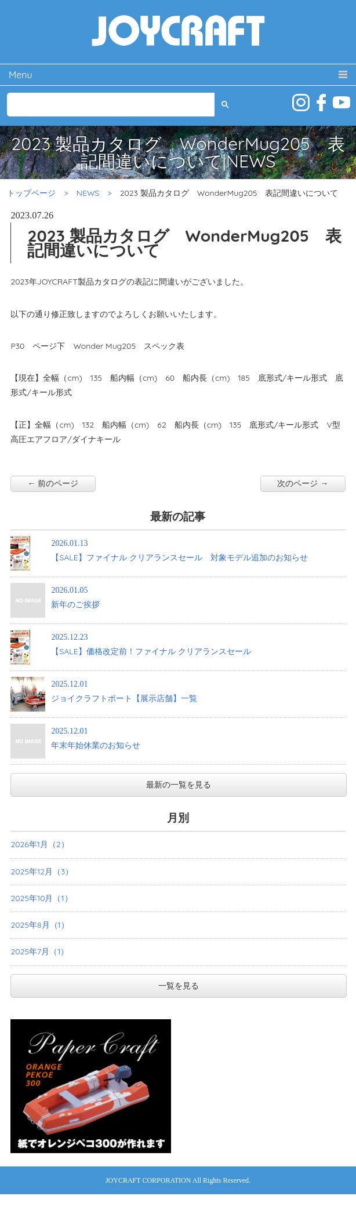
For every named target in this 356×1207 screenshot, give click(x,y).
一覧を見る (178, 985)
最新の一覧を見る (178, 784)
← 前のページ (53, 483)
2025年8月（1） (39, 925)
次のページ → (302, 483)
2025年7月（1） (39, 951)
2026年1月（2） (39, 844)
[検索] (109, 105)
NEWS (88, 193)
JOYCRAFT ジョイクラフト (178, 32)
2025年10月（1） (41, 898)
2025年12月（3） (41, 871)
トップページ (31, 193)
